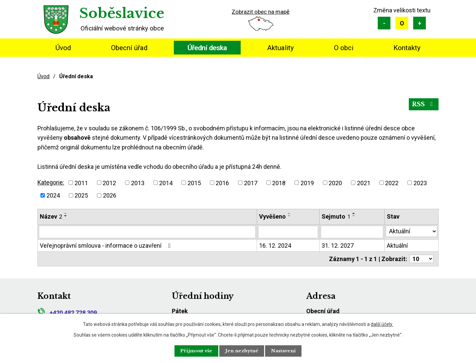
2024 (53, 195)
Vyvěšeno (272, 216)
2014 (165, 182)
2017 (250, 182)
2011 (81, 182)
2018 (278, 182)
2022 (391, 182)
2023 (420, 182)
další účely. (382, 324)
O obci (343, 48)
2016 (222, 182)
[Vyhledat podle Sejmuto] (352, 232)
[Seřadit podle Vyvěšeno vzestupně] (289, 213)
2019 (307, 182)
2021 (363, 182)
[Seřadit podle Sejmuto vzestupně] (354, 213)
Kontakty (407, 48)
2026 (109, 195)
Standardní (401, 23)
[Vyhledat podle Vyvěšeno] (288, 232)
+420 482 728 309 (67, 312)
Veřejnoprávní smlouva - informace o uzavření (106, 245)
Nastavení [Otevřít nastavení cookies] (287, 351)
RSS (423, 104)
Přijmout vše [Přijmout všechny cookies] (193, 351)
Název (51, 216)
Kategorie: (50, 182)
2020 (335, 182)
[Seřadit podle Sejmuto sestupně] (354, 216)
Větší (419, 23)
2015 (194, 182)
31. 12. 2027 (338, 245)
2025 (81, 195)
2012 (109, 182)
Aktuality (280, 48)
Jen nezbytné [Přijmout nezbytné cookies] (242, 351)
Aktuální (397, 245)
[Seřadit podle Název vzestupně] (66, 213)
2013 (137, 182)
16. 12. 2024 (275, 245)
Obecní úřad (129, 48)
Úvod (63, 48)
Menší (384, 23)
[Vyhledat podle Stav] (411, 231)
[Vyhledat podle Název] (147, 232)
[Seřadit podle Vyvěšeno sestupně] (289, 216)
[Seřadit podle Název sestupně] (66, 216)
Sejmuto (336, 216)
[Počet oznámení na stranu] (421, 259)
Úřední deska (207, 48)
